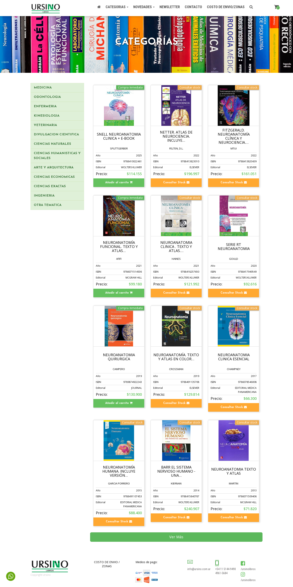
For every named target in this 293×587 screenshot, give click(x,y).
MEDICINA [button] (43, 87)
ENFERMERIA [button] (45, 106)
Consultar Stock (176, 182)
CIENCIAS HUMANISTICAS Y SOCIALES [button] (57, 156)
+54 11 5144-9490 (225, 569)
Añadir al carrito (118, 182)
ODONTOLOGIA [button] (47, 97)
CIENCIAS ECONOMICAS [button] (54, 177)
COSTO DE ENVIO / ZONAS (107, 564)
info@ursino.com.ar (198, 569)
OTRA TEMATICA (47, 205)
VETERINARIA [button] (45, 125)
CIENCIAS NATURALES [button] (52, 144)
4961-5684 (221, 573)
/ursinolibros (248, 569)
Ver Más (176, 536)
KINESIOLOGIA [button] (46, 115)
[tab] (57, 87)
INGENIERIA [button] (44, 195)
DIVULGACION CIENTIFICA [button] (56, 134)
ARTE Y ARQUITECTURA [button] (53, 167)
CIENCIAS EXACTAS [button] (50, 186)
